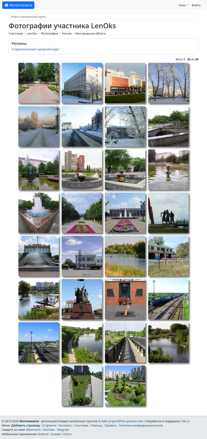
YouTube (48, 430)
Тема (182, 5)
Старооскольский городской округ (35, 49)
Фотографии (49, 33)
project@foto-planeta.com (125, 421)
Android (43, 434)
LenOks (32, 33)
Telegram (63, 430)
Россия (66, 33)
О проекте (49, 425)
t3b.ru (186, 421)
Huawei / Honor (61, 434)
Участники (16, 33)
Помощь (96, 425)
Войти (196, 5)
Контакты (65, 425)
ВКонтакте (33, 430)
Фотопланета (18, 5)
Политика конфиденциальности (141, 425)
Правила (110, 425)
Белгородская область (90, 33)
